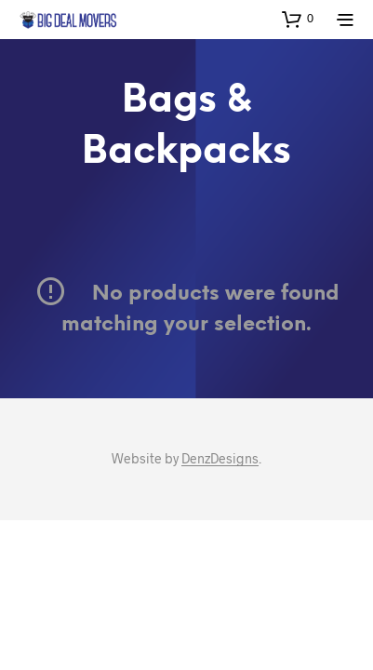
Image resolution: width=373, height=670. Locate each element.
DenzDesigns (220, 458)
